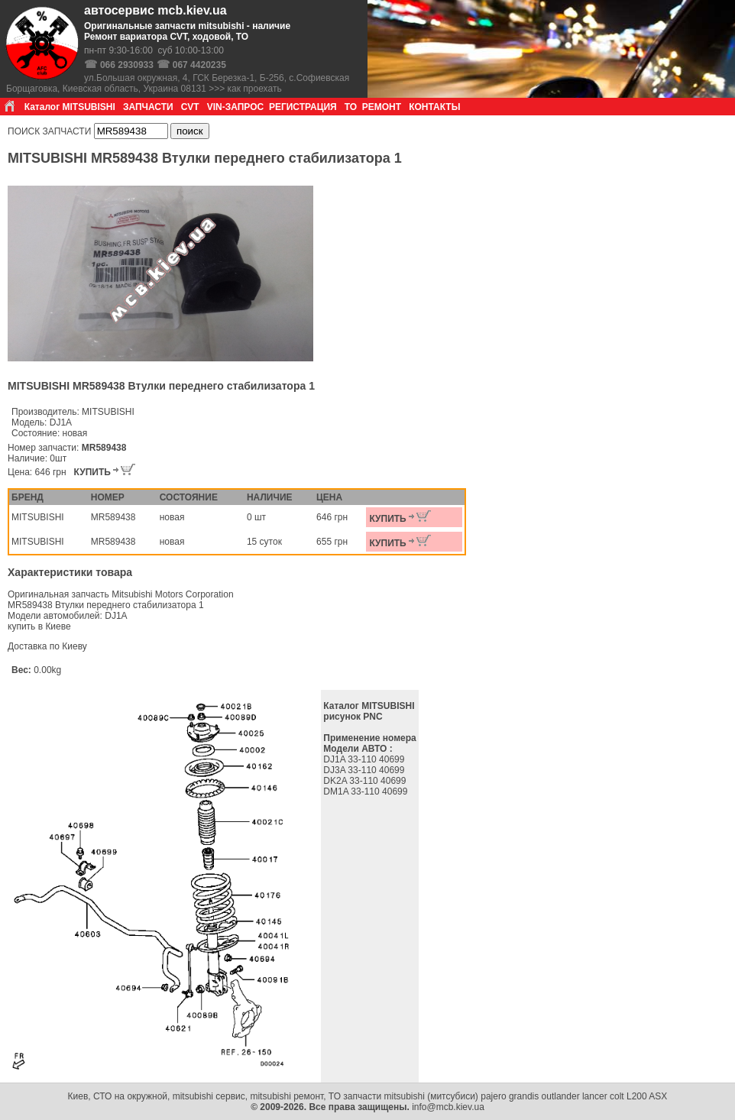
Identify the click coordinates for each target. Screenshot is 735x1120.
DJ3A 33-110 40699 (364, 770)
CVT (190, 107)
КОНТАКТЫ (434, 107)
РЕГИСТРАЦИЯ (303, 107)
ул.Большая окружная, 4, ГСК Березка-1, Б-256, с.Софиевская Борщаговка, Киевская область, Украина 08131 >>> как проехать (177, 83)
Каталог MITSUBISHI (69, 107)
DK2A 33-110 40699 (365, 780)
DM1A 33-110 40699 (366, 791)
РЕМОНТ (381, 107)
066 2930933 (127, 65)
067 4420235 (199, 65)
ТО (351, 107)
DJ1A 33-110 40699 (364, 759)
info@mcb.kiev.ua (448, 1107)
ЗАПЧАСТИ (148, 107)
